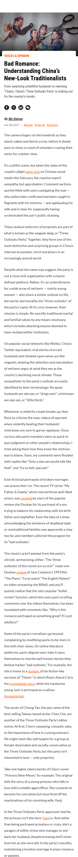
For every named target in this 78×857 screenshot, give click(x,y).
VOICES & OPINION (16, 55)
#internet (40, 125)
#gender (28, 125)
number (34, 671)
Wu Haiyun (15, 118)
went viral (32, 171)
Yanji (46, 818)
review (21, 572)
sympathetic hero (22, 683)
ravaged (27, 498)
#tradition (52, 125)
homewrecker (14, 696)
